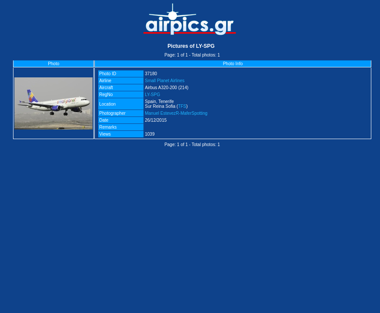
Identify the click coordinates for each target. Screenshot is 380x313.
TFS (182, 106)
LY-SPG (152, 94)
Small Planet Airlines (164, 80)
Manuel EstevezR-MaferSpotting (176, 113)
